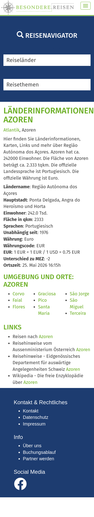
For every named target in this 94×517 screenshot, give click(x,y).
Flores (19, 307)
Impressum (34, 423)
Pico (42, 300)
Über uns (32, 445)
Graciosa (47, 293)
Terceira (78, 313)
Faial (17, 300)
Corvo (18, 293)
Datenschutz (35, 417)
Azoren (46, 336)
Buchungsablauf (39, 452)
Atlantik (11, 130)
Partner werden (38, 458)
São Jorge (79, 293)
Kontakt (30, 410)
